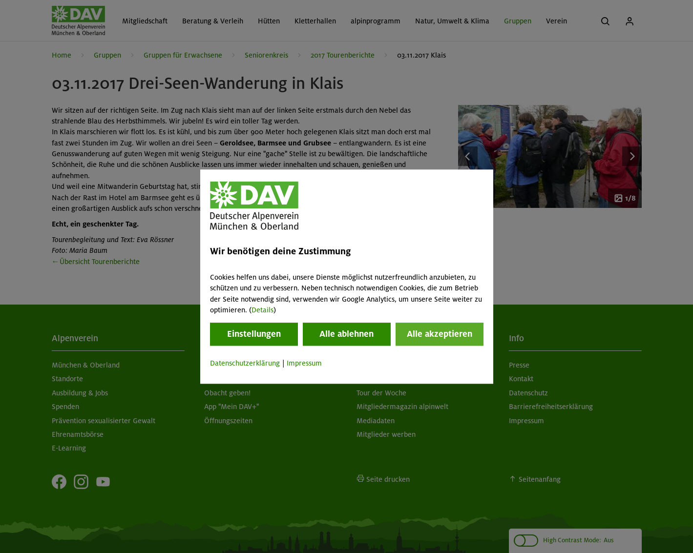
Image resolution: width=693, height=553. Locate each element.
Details (262, 310)
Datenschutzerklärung (245, 363)
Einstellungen (254, 334)
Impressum (304, 363)
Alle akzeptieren (439, 334)
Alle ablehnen (346, 334)
